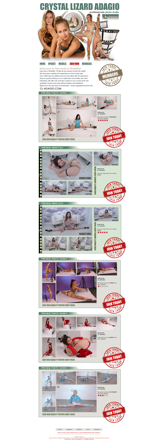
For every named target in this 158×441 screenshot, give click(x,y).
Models (79, 429)
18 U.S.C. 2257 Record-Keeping (75, 438)
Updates (69, 429)
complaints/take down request (101, 438)
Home (60, 429)
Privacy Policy (52, 438)
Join (88, 429)
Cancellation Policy (61, 438)
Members (97, 429)
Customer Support (78, 436)
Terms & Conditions (88, 438)
